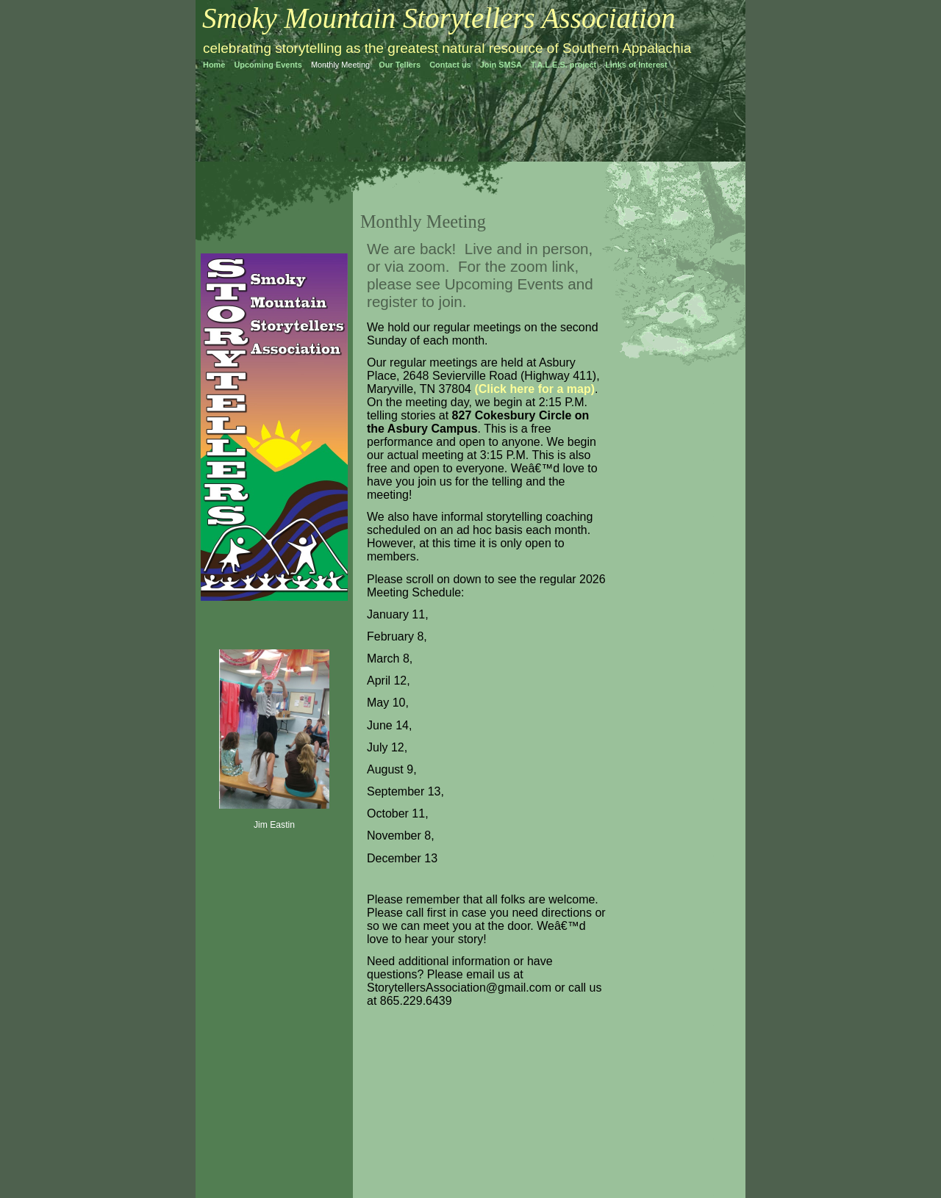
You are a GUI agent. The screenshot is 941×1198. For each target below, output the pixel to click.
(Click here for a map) (534, 389)
